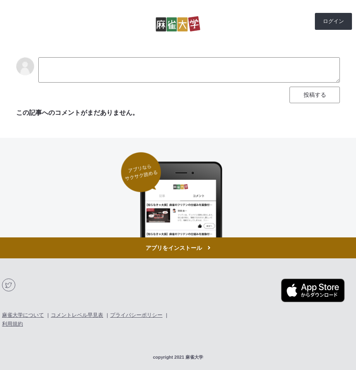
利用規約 (12, 324)
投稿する (315, 94)
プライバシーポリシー (136, 315)
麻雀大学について (23, 315)
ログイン (333, 21)
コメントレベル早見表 (77, 315)
